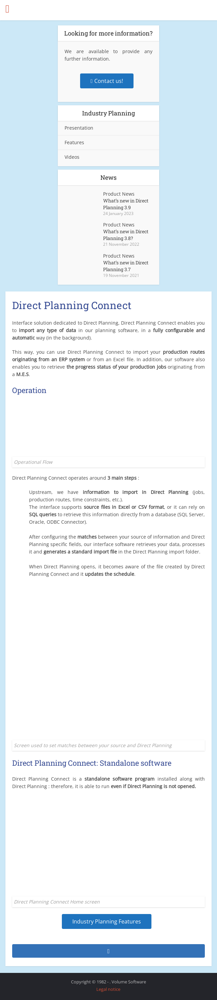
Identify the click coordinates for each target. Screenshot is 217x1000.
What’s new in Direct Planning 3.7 (125, 266)
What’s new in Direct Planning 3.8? (125, 234)
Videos (72, 157)
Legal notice (108, 989)
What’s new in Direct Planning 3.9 (125, 204)
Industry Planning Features (106, 921)
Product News (119, 194)
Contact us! (107, 81)
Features (74, 142)
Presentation (79, 128)
